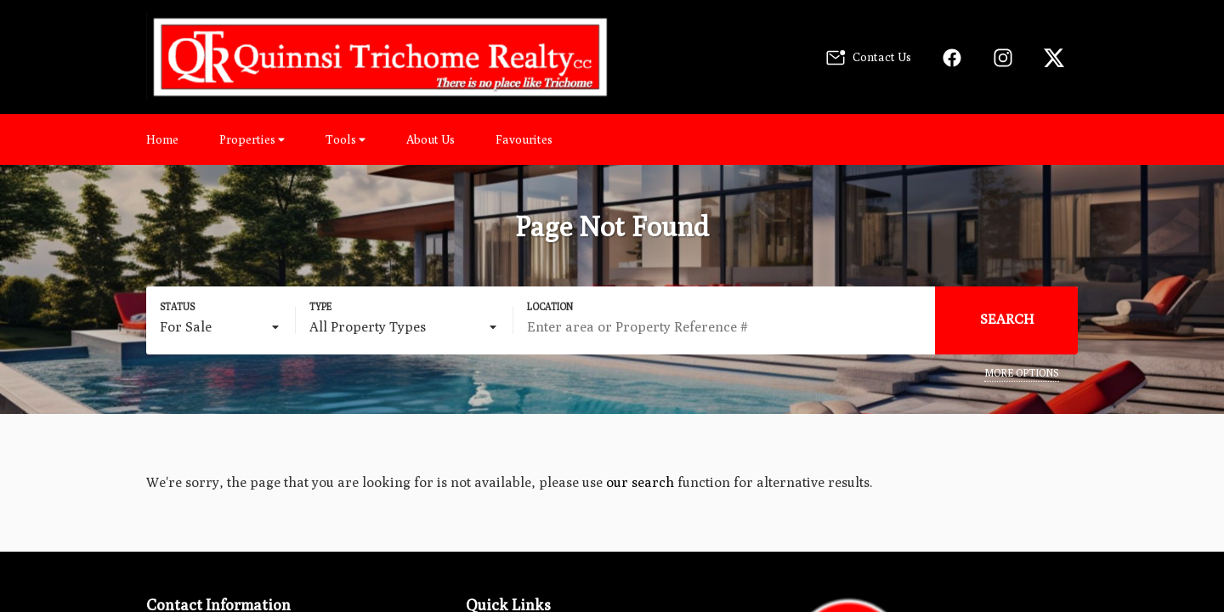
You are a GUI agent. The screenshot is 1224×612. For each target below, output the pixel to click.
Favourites (524, 139)
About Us (430, 139)
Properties (252, 139)
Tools (346, 139)
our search (640, 482)
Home (162, 139)
